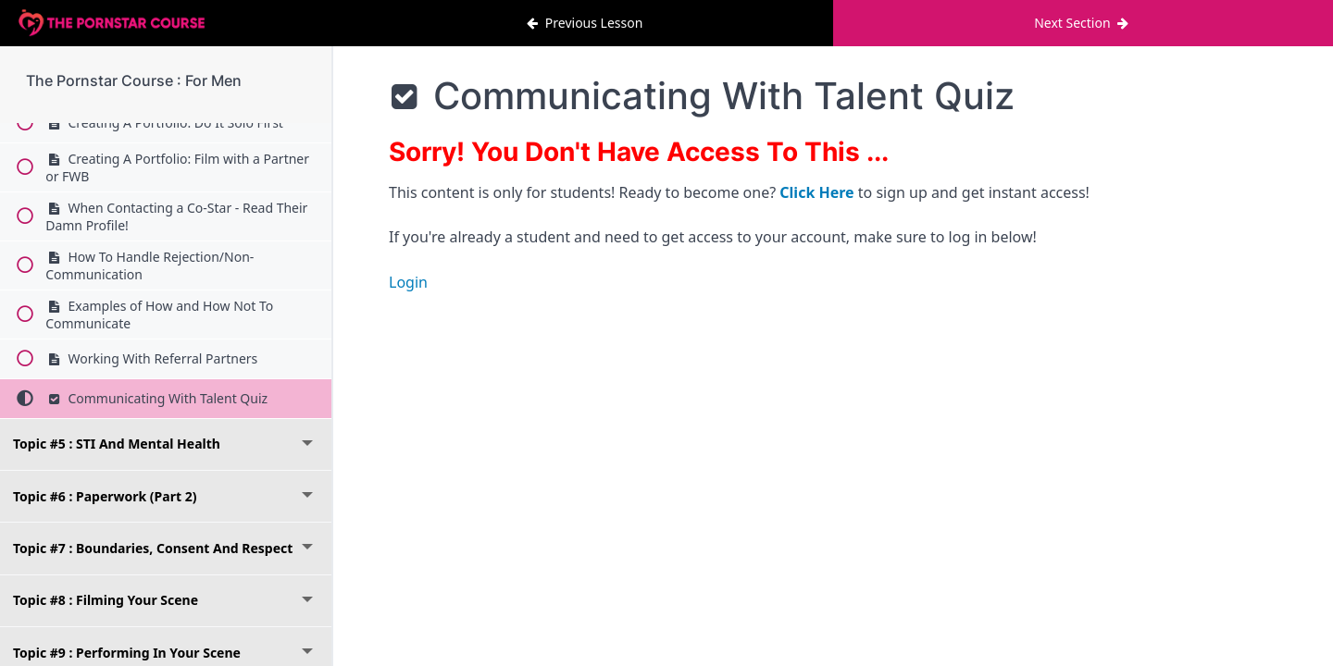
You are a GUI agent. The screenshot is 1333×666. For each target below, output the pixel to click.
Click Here (816, 192)
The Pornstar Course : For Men (134, 80)
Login (408, 282)
